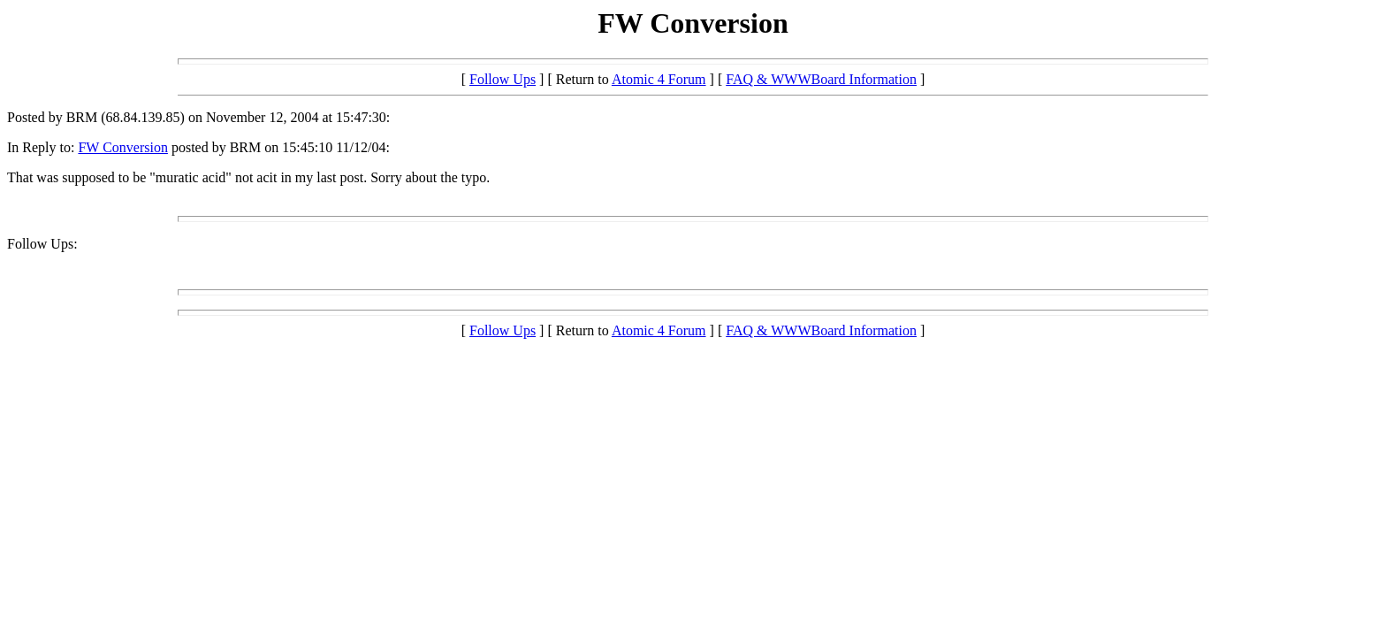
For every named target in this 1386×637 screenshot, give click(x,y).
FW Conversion (122, 147)
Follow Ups (502, 79)
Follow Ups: (42, 243)
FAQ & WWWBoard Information (821, 79)
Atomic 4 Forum (659, 79)
